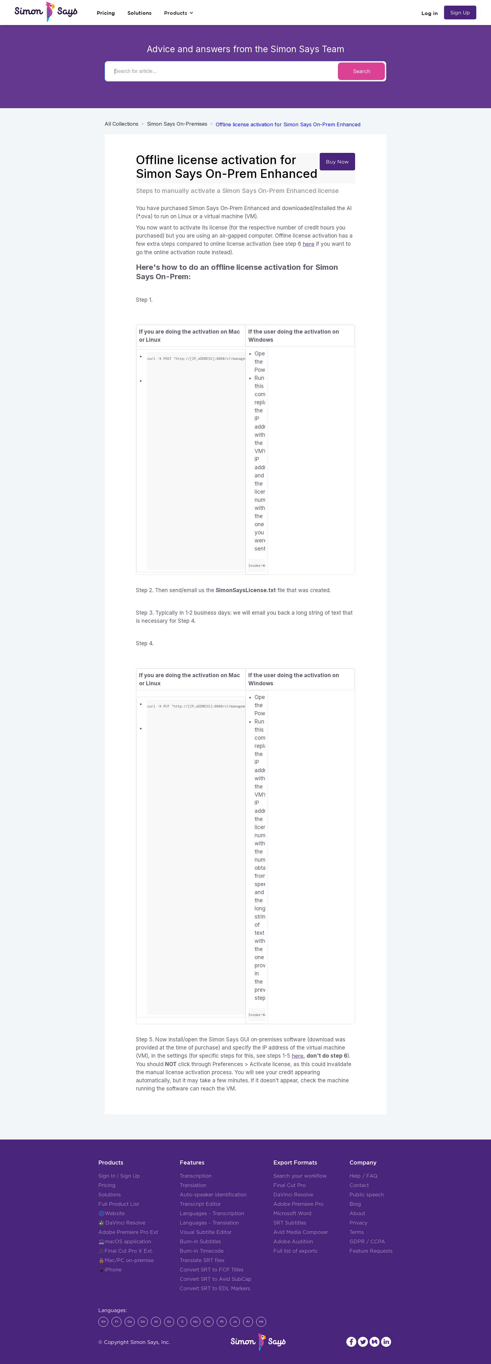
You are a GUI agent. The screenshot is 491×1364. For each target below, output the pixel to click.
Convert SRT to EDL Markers (215, 1288)
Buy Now (337, 161)
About (357, 1213)
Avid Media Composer (300, 1232)
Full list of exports (295, 1251)
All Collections (121, 124)
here (308, 244)
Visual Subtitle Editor (205, 1232)
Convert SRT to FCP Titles (212, 1269)
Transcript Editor (200, 1204)
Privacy (358, 1223)
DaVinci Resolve (125, 1223)
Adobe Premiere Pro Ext (128, 1232)
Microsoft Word (292, 1213)
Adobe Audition (293, 1241)
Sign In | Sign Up (119, 1176)
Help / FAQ (363, 1176)
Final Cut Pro (289, 1185)
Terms (356, 1232)
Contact (359, 1185)
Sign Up (460, 12)
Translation (193, 1185)
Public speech (366, 1194)
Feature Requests (371, 1251)
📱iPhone (109, 1269)
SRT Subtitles (289, 1223)
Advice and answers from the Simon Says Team (245, 49)
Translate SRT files (202, 1260)
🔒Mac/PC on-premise (126, 1260)
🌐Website (111, 1213)
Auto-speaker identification (213, 1194)
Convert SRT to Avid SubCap (215, 1279)
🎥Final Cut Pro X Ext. (125, 1251)
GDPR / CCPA (367, 1241)
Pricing (107, 1185)
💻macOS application (124, 1241)
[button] (179, 12)
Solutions (109, 1194)
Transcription (196, 1176)
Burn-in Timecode (202, 1251)
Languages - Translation (209, 1223)
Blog (355, 1204)
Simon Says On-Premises (177, 124)
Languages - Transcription (212, 1213)
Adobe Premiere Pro (298, 1204)
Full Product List (118, 1204)
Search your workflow (300, 1176)
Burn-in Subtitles (200, 1241)
